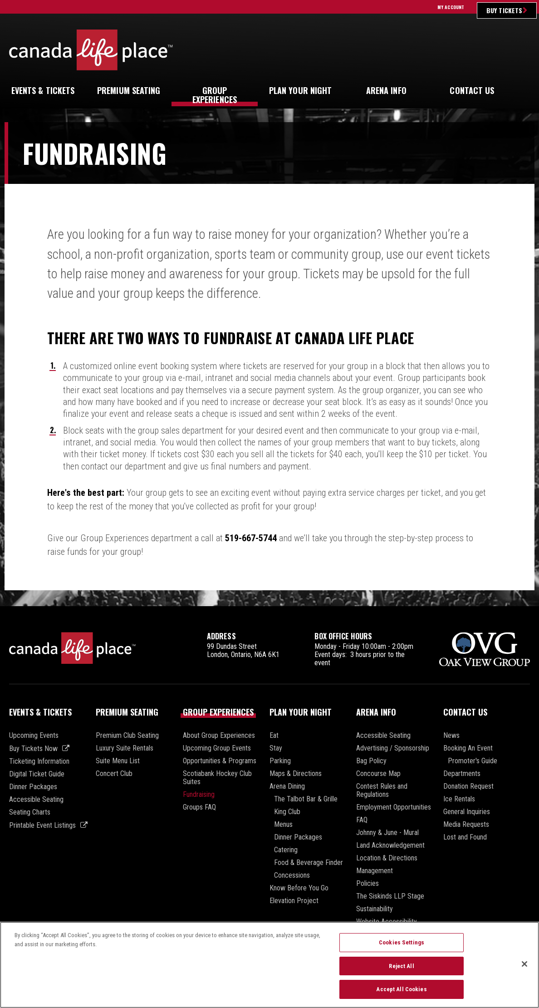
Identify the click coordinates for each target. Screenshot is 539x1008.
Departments (461, 774)
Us (472, 90)
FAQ (362, 820)
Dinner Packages (33, 787)
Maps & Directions (296, 774)
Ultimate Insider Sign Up (459, 49)
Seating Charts (29, 812)
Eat (274, 735)
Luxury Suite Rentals (124, 748)
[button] (522, 91)
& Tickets (43, 90)
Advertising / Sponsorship (392, 748)
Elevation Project (294, 901)
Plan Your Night (301, 712)
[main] (269, 364)
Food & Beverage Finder (308, 863)
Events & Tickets (40, 712)
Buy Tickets (504, 10)
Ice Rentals (459, 799)
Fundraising (199, 795)
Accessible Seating (36, 800)
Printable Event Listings (42, 825)
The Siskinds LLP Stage (390, 896)
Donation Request (468, 786)
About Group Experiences (219, 735)
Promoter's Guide (472, 761)
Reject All (401, 970)
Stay (276, 748)
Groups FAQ (199, 807)
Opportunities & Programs (219, 761)
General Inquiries (466, 812)
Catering (286, 850)
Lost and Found (465, 837)
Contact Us (465, 712)
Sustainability (374, 909)
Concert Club (114, 774)
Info (386, 90)
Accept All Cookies (401, 993)
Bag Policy (371, 761)
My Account (450, 7)
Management (374, 871)
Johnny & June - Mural (387, 833)
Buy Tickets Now (33, 748)
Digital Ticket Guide (36, 774)
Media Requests (466, 824)
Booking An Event (468, 748)
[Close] (524, 968)
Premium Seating (127, 712)
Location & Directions (386, 858)
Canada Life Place (91, 49)
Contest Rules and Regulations (381, 790)
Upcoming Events (34, 735)
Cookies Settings (401, 946)
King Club (287, 812)
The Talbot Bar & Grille (306, 799)
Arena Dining (287, 786)
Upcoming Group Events (217, 748)
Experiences (214, 95)
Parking (280, 761)
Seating (129, 90)
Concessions (292, 875)
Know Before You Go (299, 888)
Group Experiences (218, 712)
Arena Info (376, 712)
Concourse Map (378, 774)
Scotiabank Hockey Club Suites (217, 778)
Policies (367, 884)
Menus (283, 824)
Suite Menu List (118, 761)
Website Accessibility (386, 922)
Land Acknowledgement (390, 845)
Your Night (300, 90)
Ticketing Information (39, 761)
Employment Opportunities (393, 807)
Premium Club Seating (127, 735)
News (451, 735)
